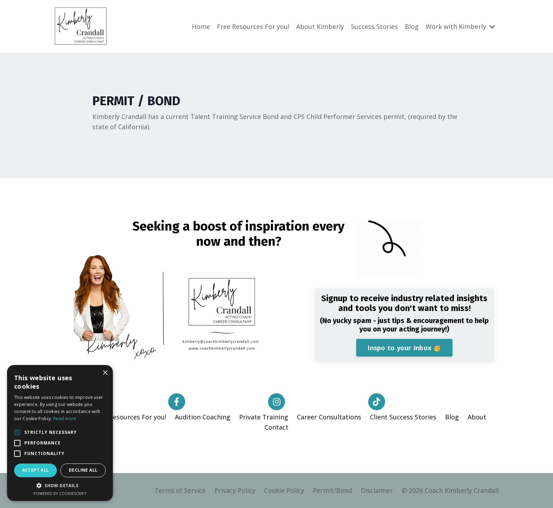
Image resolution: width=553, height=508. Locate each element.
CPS (299, 116)
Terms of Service (180, 490)
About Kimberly (320, 26)
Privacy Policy (234, 490)
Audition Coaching (202, 417)
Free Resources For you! (253, 26)
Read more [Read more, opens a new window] (65, 419)
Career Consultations (329, 417)
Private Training (263, 417)
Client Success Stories (403, 417)
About (477, 417)
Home (201, 26)
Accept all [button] (35, 470)
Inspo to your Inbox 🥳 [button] (404, 347)
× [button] (105, 373)
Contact (276, 427)
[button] (17, 432)
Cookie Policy (284, 490)
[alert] (60, 433)
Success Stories (374, 26)
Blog (412, 26)
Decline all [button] (83, 470)
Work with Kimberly (460, 26)
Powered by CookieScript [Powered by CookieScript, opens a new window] (60, 493)
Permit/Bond (332, 490)
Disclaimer (377, 490)
